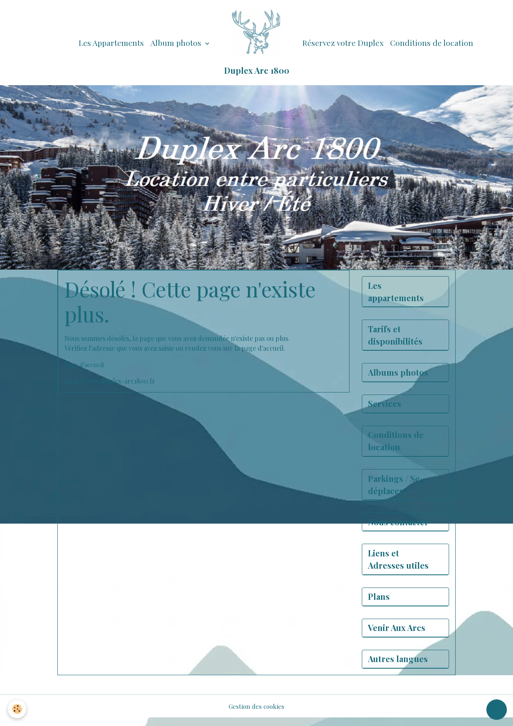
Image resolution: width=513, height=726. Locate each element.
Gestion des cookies (256, 714)
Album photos (176, 42)
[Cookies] (17, 709)
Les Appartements (111, 42)
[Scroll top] (496, 709)
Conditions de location (431, 42)
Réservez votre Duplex (343, 42)
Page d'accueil (85, 364)
